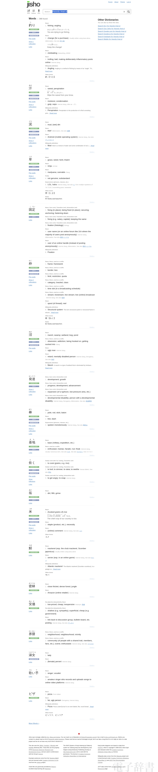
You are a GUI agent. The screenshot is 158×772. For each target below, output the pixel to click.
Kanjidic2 (46, 745)
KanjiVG (100, 747)
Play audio (32, 38)
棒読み (85, 425)
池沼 (52, 359)
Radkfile (31, 747)
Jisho (33, 4)
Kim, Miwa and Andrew (53, 737)
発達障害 (89, 401)
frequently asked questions (56, 739)
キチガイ (80, 452)
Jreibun (39, 762)
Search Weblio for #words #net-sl (110, 39)
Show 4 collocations (32, 142)
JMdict (41, 745)
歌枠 (63, 298)
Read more (48, 71)
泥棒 (68, 131)
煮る (49, 472)
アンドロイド (49, 140)
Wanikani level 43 (34, 345)
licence (41, 754)
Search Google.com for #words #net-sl (112, 31)
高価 (83, 604)
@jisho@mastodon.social (88, 737)
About (116, 2)
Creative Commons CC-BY (50, 760)
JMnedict (52, 745)
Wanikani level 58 (34, 659)
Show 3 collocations (32, 106)
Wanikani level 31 (34, 134)
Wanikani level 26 (34, 98)
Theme (122, 2)
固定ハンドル (64, 237)
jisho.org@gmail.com (111, 737)
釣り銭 (62, 41)
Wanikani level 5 (34, 169)
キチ (68, 452)
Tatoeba (52, 758)
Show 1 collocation (32, 43)
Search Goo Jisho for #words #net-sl (111, 29)
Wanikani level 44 (34, 35)
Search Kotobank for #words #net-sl (111, 37)
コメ (80, 531)
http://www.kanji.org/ (69, 752)
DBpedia (118, 756)
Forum (110, 2)
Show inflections (32, 480)
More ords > (34, 723)
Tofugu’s (53, 766)
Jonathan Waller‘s (116, 766)
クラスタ (91, 644)
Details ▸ (92, 81)
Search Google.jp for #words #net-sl (111, 34)
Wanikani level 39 (34, 273)
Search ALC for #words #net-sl (109, 26)
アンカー (71, 623)
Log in (129, 2)
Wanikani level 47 (34, 473)
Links (30, 47)
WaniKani (48, 769)
